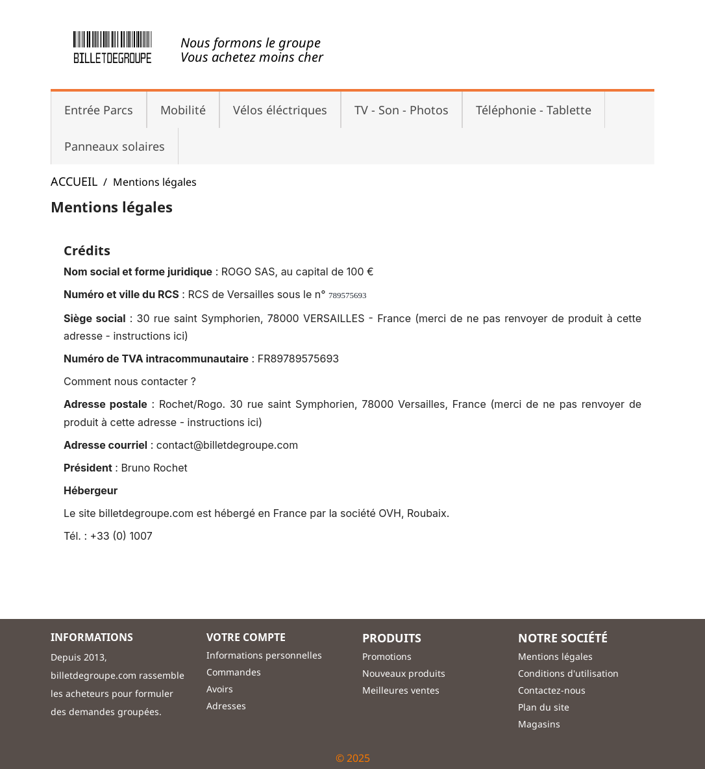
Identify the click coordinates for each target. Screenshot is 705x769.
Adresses (226, 706)
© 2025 (353, 758)
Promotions (387, 656)
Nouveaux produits (403, 673)
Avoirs (219, 689)
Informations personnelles (264, 655)
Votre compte (246, 637)
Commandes (233, 672)
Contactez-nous (552, 690)
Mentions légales (555, 656)
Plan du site (543, 707)
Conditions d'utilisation (568, 673)
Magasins (539, 724)
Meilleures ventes (400, 690)
